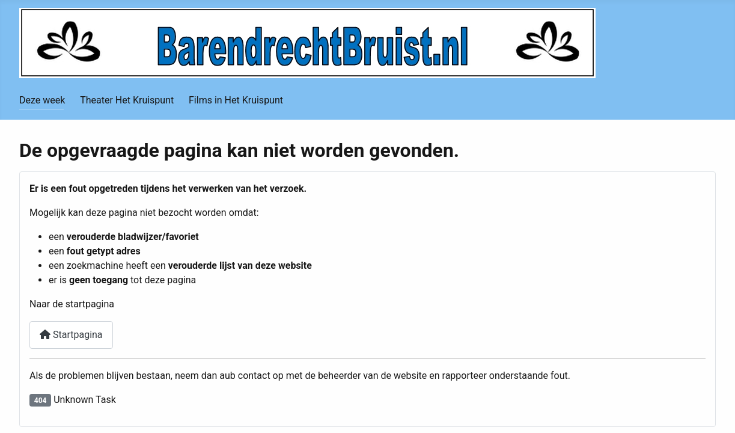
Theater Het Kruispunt (127, 100)
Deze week (42, 100)
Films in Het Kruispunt (236, 100)
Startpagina (71, 334)
